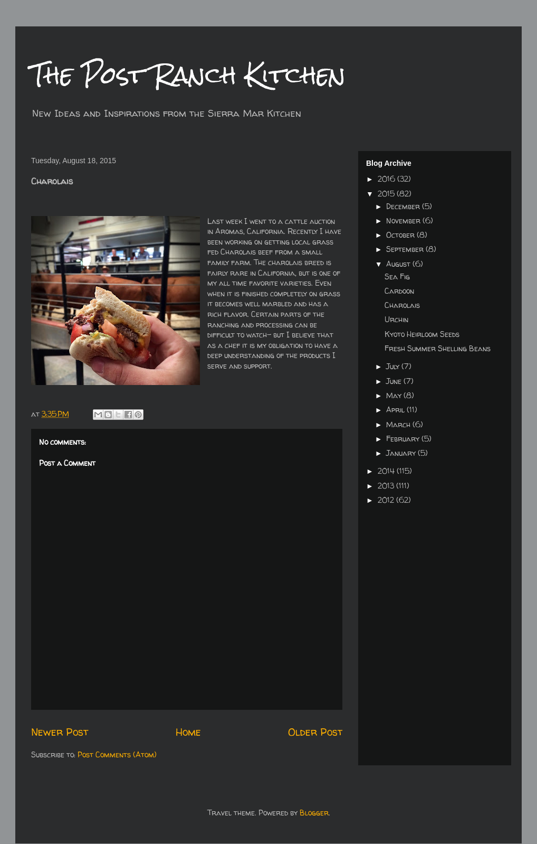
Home (188, 732)
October (401, 235)
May (395, 395)
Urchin (396, 319)
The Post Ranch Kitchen (188, 75)
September (406, 249)
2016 (387, 179)
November (404, 220)
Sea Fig (397, 276)
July (393, 366)
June (395, 381)
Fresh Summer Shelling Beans (438, 348)
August (399, 264)
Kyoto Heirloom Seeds (422, 334)
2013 (387, 486)
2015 (387, 194)
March (399, 424)
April (396, 410)
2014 (387, 471)
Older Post (315, 732)
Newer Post (59, 732)
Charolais (402, 305)
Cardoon (399, 291)
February (403, 439)
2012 (387, 500)
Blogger (314, 813)
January (402, 453)
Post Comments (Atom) (117, 754)
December (404, 206)
